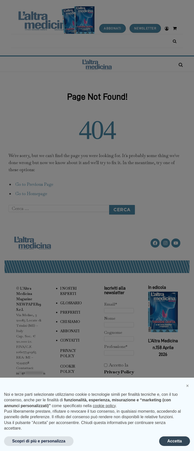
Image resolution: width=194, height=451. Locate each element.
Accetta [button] (174, 441)
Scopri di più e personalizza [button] (38, 441)
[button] (187, 386)
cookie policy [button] (104, 406)
